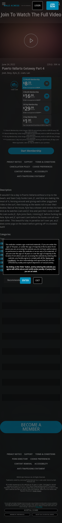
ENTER (25, 280)
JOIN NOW (52, 5)
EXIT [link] (38, 280)
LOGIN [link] (37, 5)
